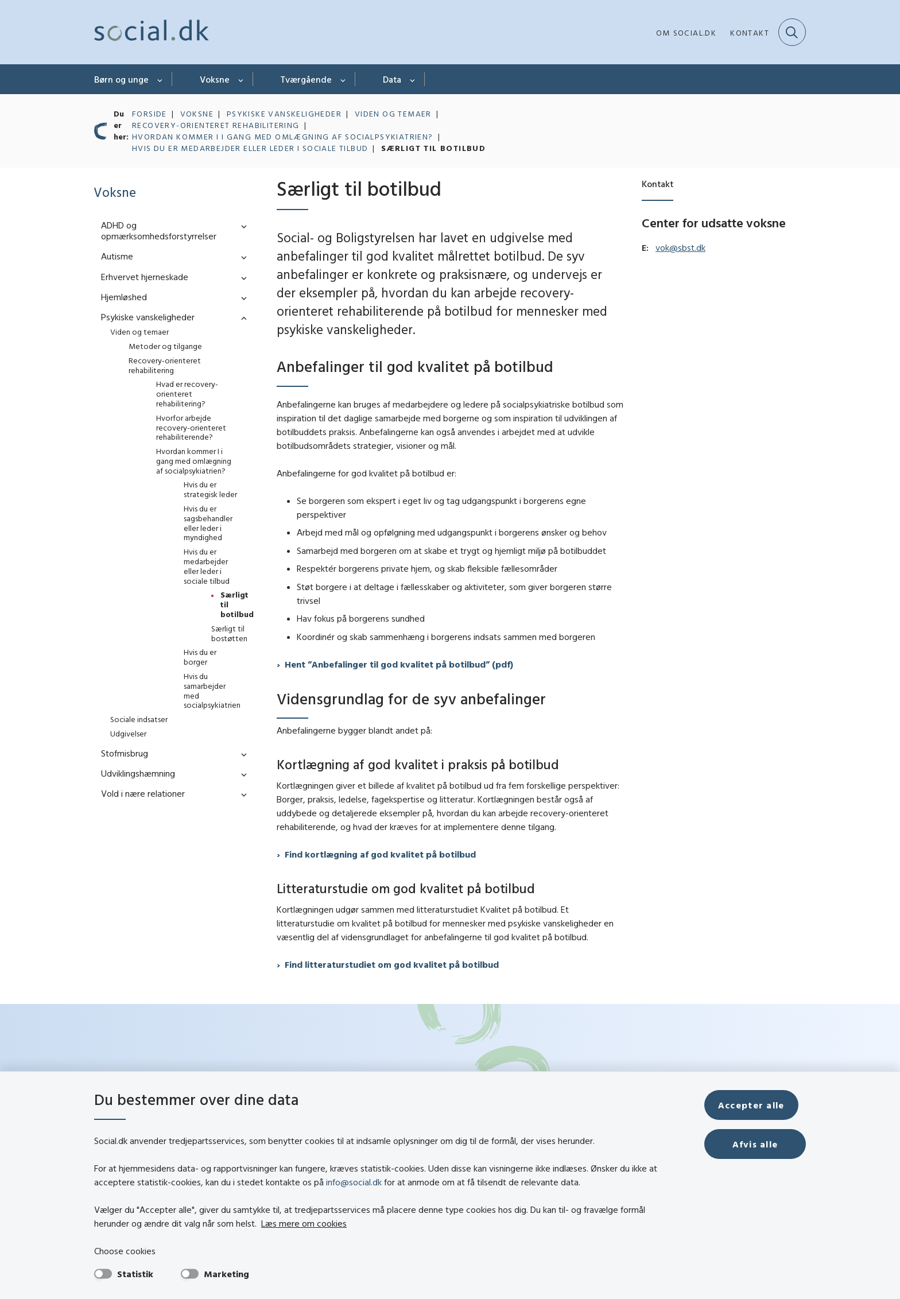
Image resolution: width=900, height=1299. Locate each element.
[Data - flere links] (413, 79)
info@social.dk (354, 1182)
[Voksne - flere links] (241, 79)
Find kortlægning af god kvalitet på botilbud (380, 854)
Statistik (135, 1273)
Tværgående (306, 79)
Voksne (215, 79)
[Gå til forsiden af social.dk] (151, 32)
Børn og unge (121, 79)
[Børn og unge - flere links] (160, 79)
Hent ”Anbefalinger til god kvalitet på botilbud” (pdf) (399, 664)
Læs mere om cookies (266, 1223)
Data (392, 79)
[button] (241, 226)
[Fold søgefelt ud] (792, 32)
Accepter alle (759, 1105)
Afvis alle (759, 1144)
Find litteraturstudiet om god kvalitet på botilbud (392, 964)
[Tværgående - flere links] (343, 79)
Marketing (226, 1273)
